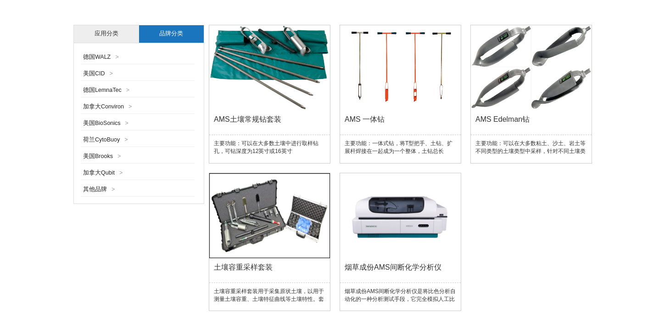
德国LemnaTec (106, 90)
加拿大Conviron (107, 106)
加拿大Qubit (103, 173)
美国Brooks (102, 156)
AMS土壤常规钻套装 (247, 119)
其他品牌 (99, 189)
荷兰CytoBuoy (105, 139)
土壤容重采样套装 (243, 267)
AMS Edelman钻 (502, 119)
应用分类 (106, 33)
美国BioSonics (105, 123)
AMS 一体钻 (365, 119)
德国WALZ (101, 57)
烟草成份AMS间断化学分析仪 (393, 267)
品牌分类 (171, 33)
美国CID (98, 73)
